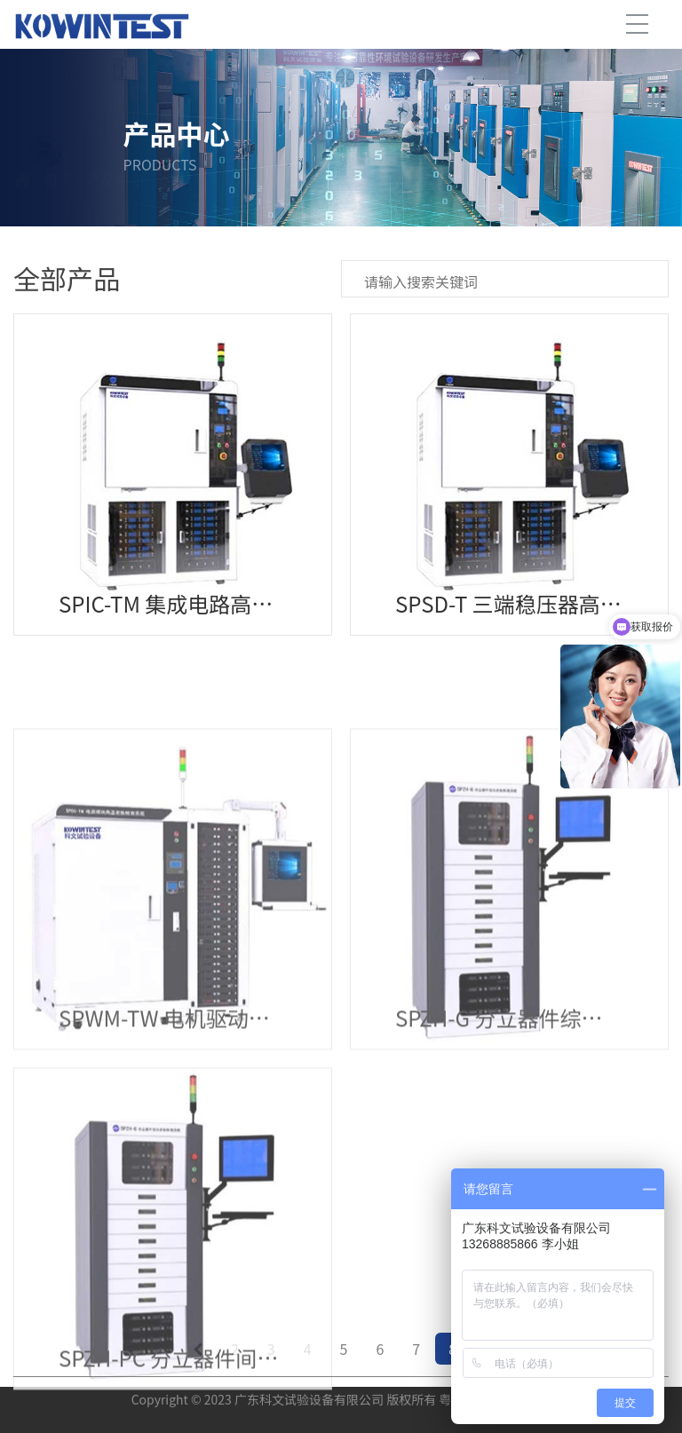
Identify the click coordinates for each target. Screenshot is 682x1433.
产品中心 (115, 199)
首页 (58, 199)
